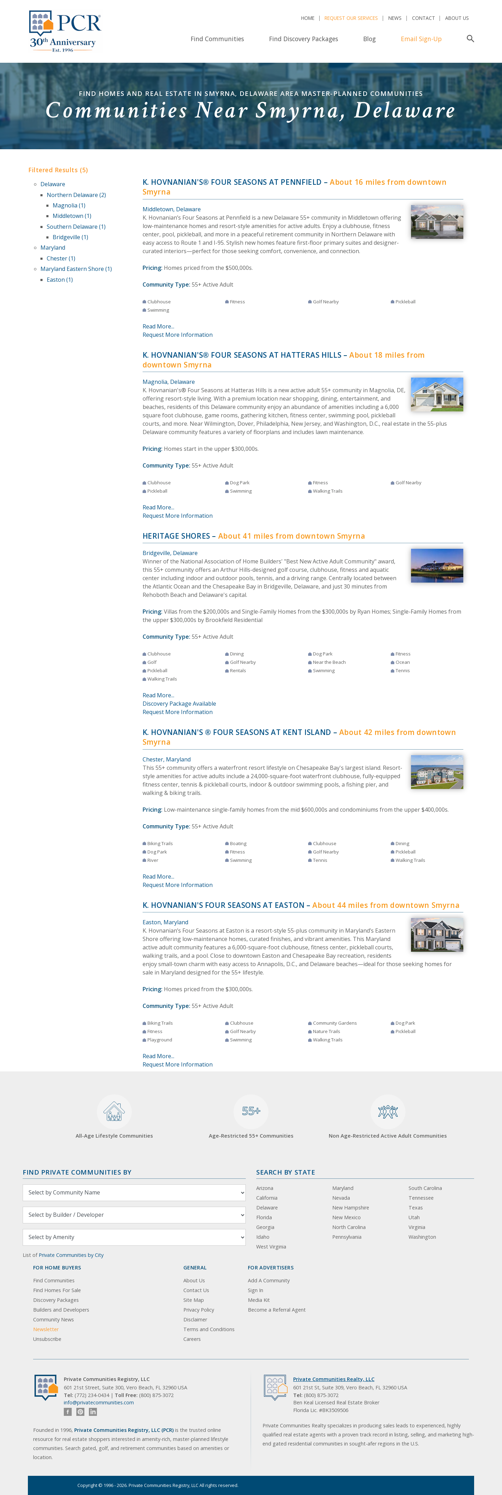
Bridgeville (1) (70, 237)
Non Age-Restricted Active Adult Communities (388, 1116)
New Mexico (346, 1217)
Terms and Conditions (209, 1329)
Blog (369, 39)
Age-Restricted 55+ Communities (251, 1116)
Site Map (193, 1300)
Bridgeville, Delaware (170, 553)
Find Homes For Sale (57, 1290)
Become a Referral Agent (277, 1309)
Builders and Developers (61, 1309)
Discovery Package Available (179, 703)
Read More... (158, 326)
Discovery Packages (56, 1300)
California (266, 1197)
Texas (416, 1207)
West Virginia (271, 1246)
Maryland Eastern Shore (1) (76, 269)
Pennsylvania (347, 1237)
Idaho (262, 1237)
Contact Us (196, 1290)
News (395, 18)
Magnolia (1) (69, 205)
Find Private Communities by (77, 1172)
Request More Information (178, 335)
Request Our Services (351, 18)
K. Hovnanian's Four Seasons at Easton (224, 905)
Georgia (265, 1227)
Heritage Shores (176, 536)
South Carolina (425, 1188)
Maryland (52, 247)
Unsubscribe (47, 1339)
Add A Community (269, 1280)
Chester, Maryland (167, 759)
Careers (192, 1339)
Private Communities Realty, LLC (333, 1379)
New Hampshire (350, 1207)
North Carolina (349, 1227)
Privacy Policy (198, 1309)
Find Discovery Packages (303, 39)
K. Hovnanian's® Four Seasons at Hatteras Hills (242, 355)
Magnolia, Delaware (169, 382)
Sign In (255, 1290)
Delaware (52, 184)
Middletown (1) (72, 216)
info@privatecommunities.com (99, 1402)
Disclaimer (195, 1319)
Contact (423, 18)
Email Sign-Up (421, 39)
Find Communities (217, 39)
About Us (457, 18)
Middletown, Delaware (172, 209)
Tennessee (421, 1197)
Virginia (417, 1227)
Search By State (285, 1172)
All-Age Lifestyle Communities (114, 1116)
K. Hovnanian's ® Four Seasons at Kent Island (237, 732)
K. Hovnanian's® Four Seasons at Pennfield (232, 182)
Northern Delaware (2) (76, 195)
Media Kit (259, 1300)
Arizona (264, 1188)
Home (307, 18)
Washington (422, 1237)
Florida (264, 1217)
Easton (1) (60, 279)
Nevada (341, 1197)
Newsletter (46, 1329)
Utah (414, 1217)
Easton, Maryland (165, 922)
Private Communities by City (71, 1255)
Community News (53, 1319)
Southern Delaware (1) (76, 226)
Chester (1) (61, 258)
